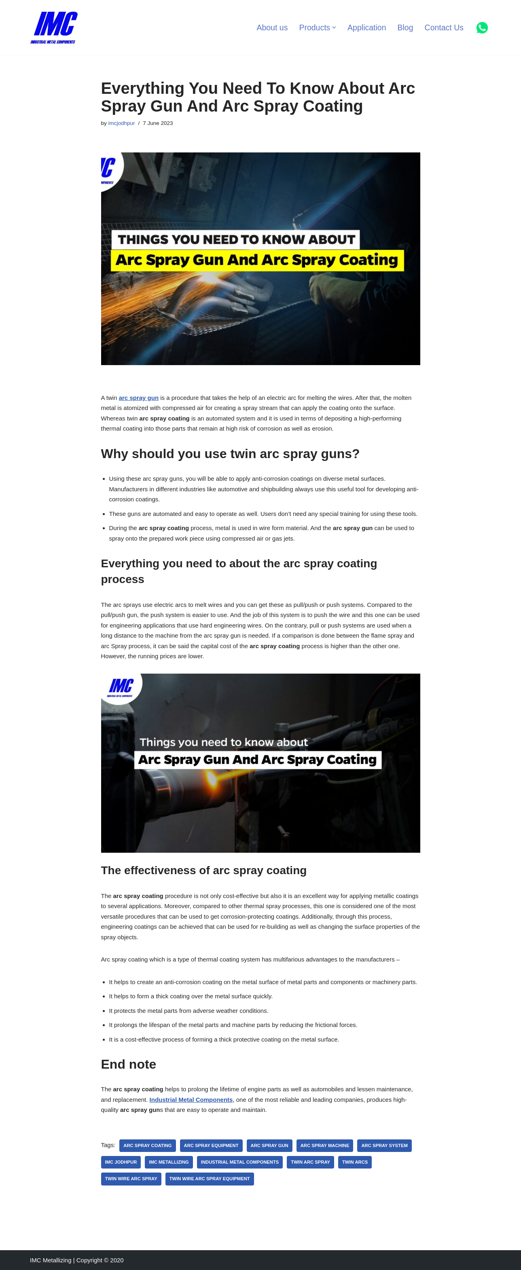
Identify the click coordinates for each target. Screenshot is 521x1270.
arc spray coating (147, 1145)
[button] (334, 27)
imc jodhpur (121, 1162)
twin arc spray (310, 1162)
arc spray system (384, 1145)
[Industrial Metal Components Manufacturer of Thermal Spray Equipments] (54, 27)
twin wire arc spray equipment (209, 1178)
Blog (405, 27)
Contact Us (444, 27)
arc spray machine (325, 1145)
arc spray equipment (211, 1145)
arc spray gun (139, 397)
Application (366, 27)
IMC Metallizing (169, 1162)
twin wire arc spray (131, 1178)
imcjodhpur (121, 123)
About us (272, 27)
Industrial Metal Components (240, 1162)
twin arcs (355, 1162)
